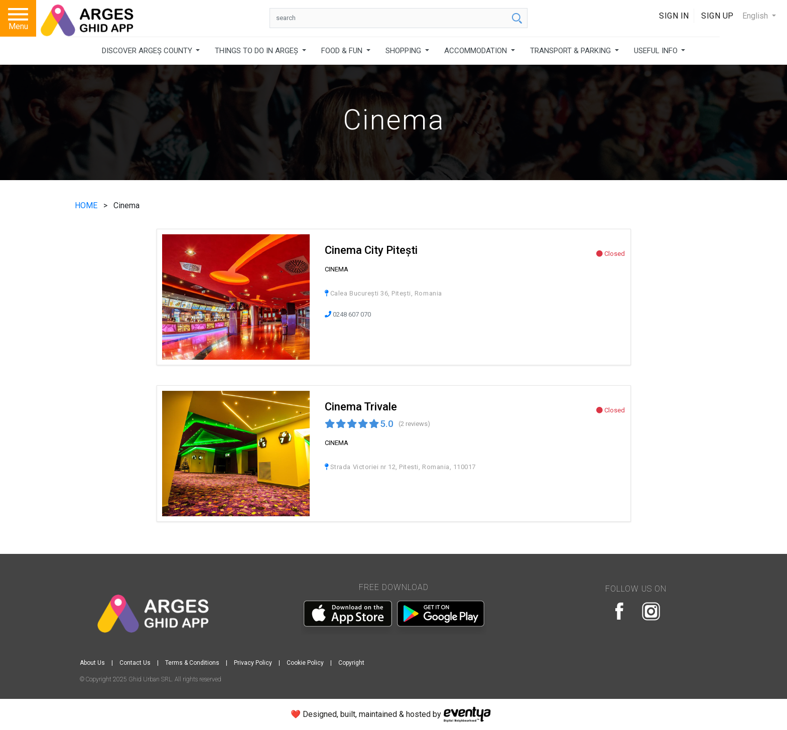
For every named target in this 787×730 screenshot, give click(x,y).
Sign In (674, 16)
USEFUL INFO (657, 50)
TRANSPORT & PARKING (571, 50)
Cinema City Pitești (371, 250)
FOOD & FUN (342, 50)
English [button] (756, 16)
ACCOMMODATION (476, 50)
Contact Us (135, 662)
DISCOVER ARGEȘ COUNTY (148, 50)
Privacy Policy (253, 662)
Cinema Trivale (361, 406)
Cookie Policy (305, 662)
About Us (92, 662)
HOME (87, 205)
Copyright (351, 662)
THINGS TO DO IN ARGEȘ (257, 50)
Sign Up (717, 16)
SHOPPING (404, 50)
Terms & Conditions (192, 662)
